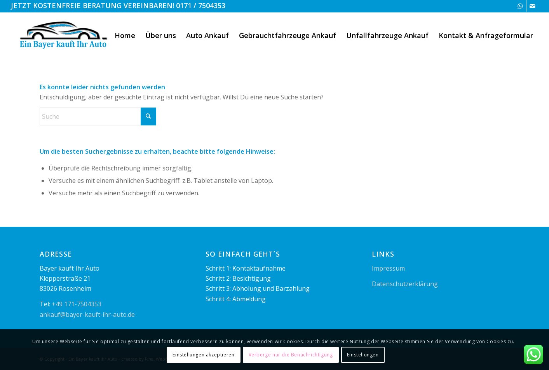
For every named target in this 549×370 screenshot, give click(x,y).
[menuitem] (125, 35)
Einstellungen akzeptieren (203, 354)
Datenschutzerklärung (405, 284)
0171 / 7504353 (200, 5)
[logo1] (64, 35)
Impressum (388, 268)
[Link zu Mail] (532, 6)
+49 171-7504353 (76, 304)
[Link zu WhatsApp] (520, 6)
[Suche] (98, 116)
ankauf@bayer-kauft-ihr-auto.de (87, 314)
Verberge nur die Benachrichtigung (291, 354)
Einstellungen (363, 354)
